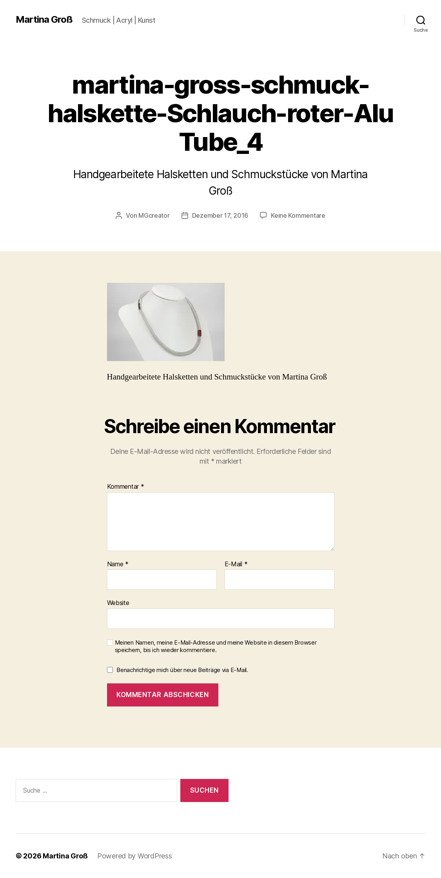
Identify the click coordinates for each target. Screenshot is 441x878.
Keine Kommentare (298, 215)
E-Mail (236, 564)
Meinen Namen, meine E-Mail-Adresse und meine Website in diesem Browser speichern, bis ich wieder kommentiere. (216, 646)
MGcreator (154, 215)
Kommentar (125, 486)
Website (118, 603)
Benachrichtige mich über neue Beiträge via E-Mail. (182, 670)
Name (118, 564)
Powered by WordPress (134, 856)
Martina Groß (44, 19)
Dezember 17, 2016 (220, 215)
